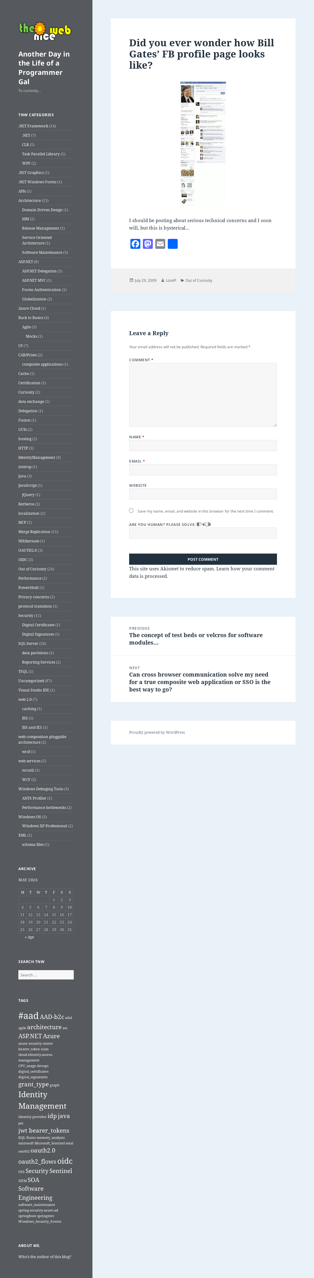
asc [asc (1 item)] (65, 1028)
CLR (25, 144)
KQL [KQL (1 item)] (22, 1137)
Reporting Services (38, 662)
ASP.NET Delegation (39, 271)
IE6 (25, 718)
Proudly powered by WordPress (157, 732)
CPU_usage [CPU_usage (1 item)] (27, 1066)
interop (24, 466)
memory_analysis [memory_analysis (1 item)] (51, 1137)
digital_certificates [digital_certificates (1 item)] (33, 1071)
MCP (22, 522)
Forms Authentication (41, 289)
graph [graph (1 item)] (54, 1085)
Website (138, 485)
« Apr (29, 937)
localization (29, 513)
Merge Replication (34, 531)
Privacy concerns (33, 597)
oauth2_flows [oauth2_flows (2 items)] (37, 1161)
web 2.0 (25, 699)
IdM (25, 218)
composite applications (42, 364)
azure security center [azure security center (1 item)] (35, 1043)
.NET (26, 135)
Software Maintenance (42, 252)
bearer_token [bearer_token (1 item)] (29, 1049)
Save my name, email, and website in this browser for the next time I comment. (206, 511)
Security (25, 615)
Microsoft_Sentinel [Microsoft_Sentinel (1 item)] (50, 1143)
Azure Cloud (29, 308)
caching (29, 708)
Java (22, 476)
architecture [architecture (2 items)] (44, 1027)
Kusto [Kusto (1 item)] (31, 1137)
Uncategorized (31, 680)
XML (22, 835)
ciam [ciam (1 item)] (45, 1049)
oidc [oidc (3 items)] (65, 1161)
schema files (33, 844)
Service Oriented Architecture (37, 240)
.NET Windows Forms (37, 182)
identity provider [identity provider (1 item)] (32, 1117)
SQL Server (28, 643)
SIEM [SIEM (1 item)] (22, 1181)
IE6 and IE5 (32, 727)
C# (20, 345)
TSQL (23, 671)
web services (29, 761)
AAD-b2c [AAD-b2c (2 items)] (52, 1017)
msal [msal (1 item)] (69, 1143)
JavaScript (27, 485)
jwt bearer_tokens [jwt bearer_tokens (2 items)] (43, 1130)
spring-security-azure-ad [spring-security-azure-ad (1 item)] (38, 1210)
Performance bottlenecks (44, 807)
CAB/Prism (27, 355)
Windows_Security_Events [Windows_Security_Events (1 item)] (39, 1221)
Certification (29, 383)
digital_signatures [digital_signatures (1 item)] (33, 1077)
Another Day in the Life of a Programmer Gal (44, 67)
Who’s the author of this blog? (44, 1256)
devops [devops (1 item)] (43, 1066)
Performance (29, 578)
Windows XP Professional (44, 825)
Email (137, 461)
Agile (26, 327)
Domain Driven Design (42, 209)
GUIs (22, 429)
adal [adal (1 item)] (68, 1018)
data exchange (31, 401)
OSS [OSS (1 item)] (21, 1172)
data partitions (35, 652)
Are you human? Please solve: (203, 530)
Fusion (24, 420)
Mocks (31, 336)
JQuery (28, 494)
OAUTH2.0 (27, 550)
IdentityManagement (36, 457)
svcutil (28, 770)
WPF (26, 163)
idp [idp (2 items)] (52, 1116)
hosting (24, 438)
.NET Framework (33, 126)
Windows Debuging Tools (40, 789)
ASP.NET (25, 261)
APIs (22, 191)
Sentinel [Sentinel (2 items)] (60, 1171)
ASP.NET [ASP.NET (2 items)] (30, 1036)
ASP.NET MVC (34, 280)
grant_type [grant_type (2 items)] (33, 1084)
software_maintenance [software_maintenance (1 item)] (36, 1205)
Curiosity (26, 392)
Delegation (27, 410)
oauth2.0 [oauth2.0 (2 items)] (42, 1150)
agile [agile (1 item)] (22, 1028)
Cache (23, 373)
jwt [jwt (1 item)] (20, 1123)
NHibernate (28, 541)
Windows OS (29, 816)
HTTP (23, 448)
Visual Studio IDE (33, 690)
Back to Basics (30, 317)
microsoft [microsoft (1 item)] (26, 1143)
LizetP (171, 280)
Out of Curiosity (32, 569)
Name (136, 437)
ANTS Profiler (34, 798)
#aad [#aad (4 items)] (28, 1015)
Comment (141, 360)
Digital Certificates (38, 625)
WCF (26, 779)
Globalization (34, 299)
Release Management (40, 228)
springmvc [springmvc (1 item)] (45, 1216)
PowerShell (28, 587)
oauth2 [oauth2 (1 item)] (24, 1151)
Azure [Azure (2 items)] (51, 1036)
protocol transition (35, 606)
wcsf (26, 751)
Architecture (29, 200)
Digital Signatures (38, 634)
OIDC (22, 559)
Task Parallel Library (41, 154)
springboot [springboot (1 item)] (27, 1216)
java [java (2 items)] (64, 1116)
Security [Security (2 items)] (37, 1171)
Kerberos (26, 504)
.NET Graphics (31, 172)
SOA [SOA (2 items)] (33, 1180)
